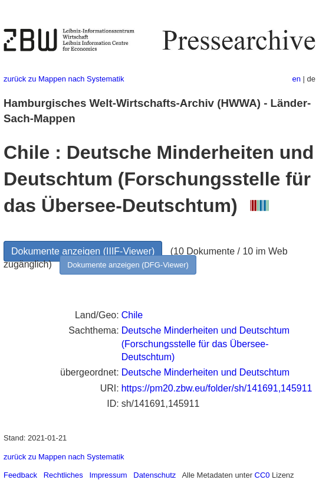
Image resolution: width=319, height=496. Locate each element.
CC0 (262, 475)
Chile (132, 315)
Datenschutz (154, 475)
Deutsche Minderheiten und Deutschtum (205, 372)
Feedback (20, 475)
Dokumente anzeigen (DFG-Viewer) (128, 264)
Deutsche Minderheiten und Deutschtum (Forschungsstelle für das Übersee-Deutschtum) (205, 343)
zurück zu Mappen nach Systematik (64, 78)
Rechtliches (63, 475)
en (296, 78)
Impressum (108, 475)
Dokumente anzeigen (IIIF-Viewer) (82, 251)
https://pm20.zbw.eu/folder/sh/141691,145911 (217, 388)
